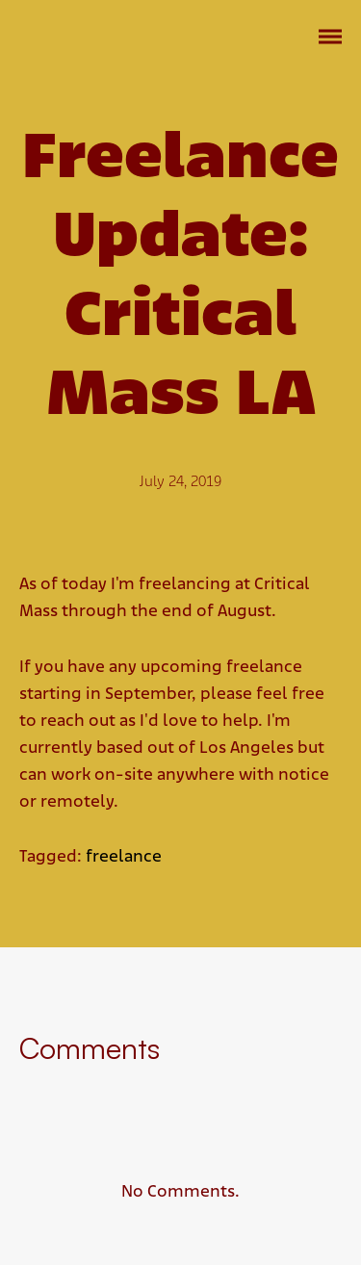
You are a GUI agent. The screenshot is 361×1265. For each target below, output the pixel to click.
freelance (124, 857)
